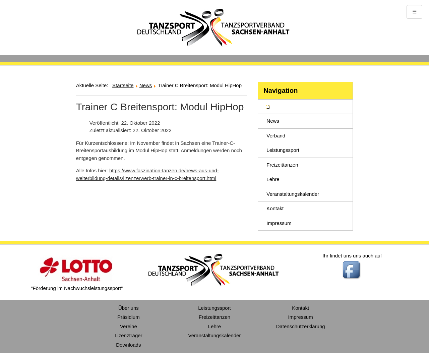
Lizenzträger (128, 335)
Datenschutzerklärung (300, 326)
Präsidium (128, 317)
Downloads (128, 345)
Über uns (128, 308)
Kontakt (275, 208)
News (272, 121)
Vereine (128, 326)
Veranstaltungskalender (292, 194)
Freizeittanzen (282, 165)
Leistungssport (282, 150)
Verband (275, 135)
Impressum (278, 223)
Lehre (272, 179)
